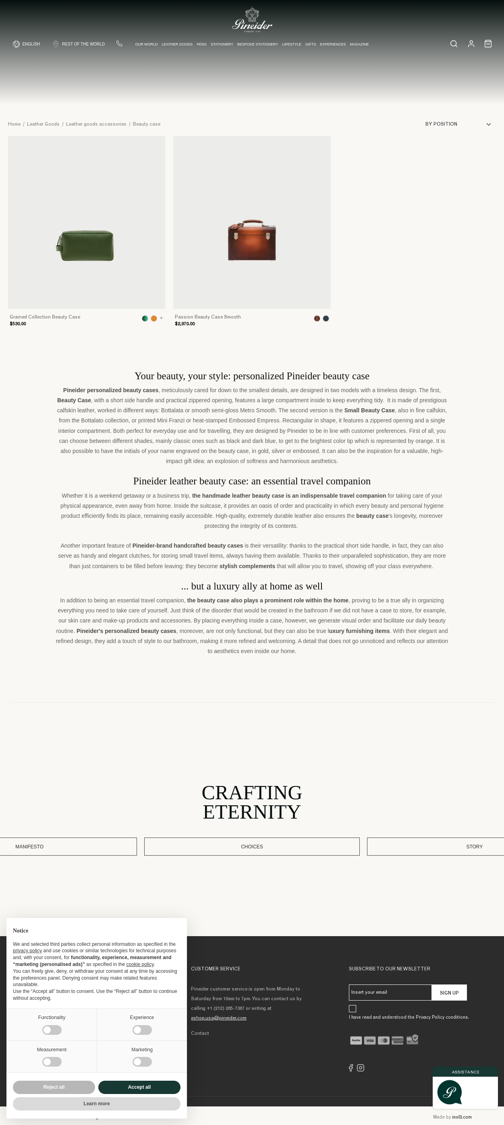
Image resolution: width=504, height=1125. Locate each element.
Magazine (360, 47)
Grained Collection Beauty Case (45, 317)
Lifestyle (292, 47)
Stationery (222, 47)
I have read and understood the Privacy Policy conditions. (409, 1015)
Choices (252, 845)
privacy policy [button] (27, 950)
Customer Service (216, 967)
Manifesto (184, 845)
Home (14, 124)
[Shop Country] (81, 47)
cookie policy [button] (139, 964)
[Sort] (460, 124)
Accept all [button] (139, 1087)
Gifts (311, 47)
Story (319, 845)
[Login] (469, 46)
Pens (202, 47)
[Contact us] (122, 46)
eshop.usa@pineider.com (219, 1016)
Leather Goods (177, 47)
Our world (147, 47)
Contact (200, 1031)
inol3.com (462, 1115)
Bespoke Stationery (258, 47)
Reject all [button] (54, 1087)
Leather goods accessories (96, 124)
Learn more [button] (96, 1103)
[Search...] (451, 47)
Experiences (333, 47)
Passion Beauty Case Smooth (208, 317)
